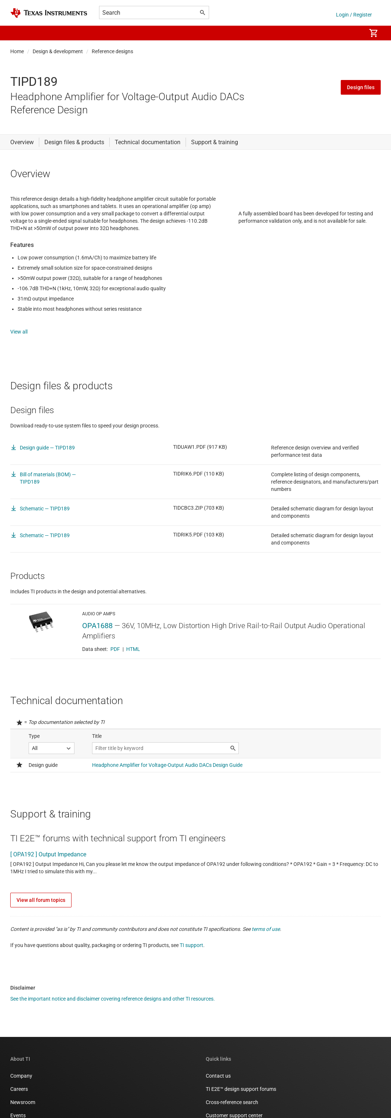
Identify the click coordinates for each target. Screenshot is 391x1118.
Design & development (58, 51)
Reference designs (112, 51)
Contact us (218, 1086)
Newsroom (22, 1113)
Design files (360, 87)
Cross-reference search (232, 1113)
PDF (115, 660)
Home (17, 51)
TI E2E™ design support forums (241, 1100)
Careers (19, 1100)
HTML (133, 660)
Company (21, 1086)
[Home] (48, 13)
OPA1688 (97, 636)
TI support (191, 956)
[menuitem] (353, 33)
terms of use (266, 940)
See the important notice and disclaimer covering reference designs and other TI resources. (112, 1009)
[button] (17, 33)
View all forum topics (41, 911)
